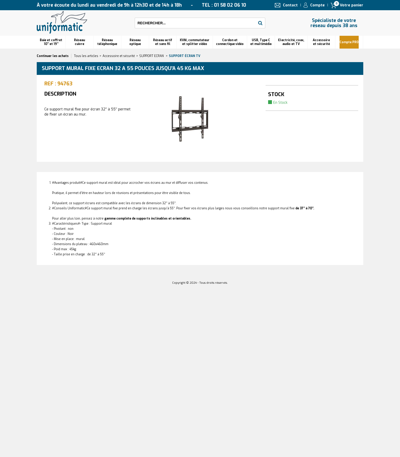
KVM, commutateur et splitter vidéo (194, 42)
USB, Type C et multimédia (260, 42)
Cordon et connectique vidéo (230, 42)
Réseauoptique (135, 42)
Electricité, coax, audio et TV (291, 42)
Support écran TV (184, 56)
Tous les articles (86, 56)
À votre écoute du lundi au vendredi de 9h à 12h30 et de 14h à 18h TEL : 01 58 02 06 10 (141, 5)
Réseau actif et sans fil (162, 42)
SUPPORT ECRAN (152, 56)
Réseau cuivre (79, 42)
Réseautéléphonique (107, 42)
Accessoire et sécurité (321, 42)
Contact (290, 5)
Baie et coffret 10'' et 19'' (51, 42)
